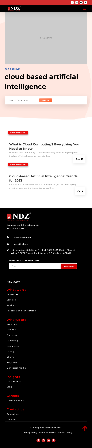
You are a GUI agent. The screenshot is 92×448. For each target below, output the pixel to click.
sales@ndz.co (21, 244)
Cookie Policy (65, 432)
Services (11, 300)
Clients (11, 357)
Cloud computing (18, 133)
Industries (12, 294)
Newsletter (13, 346)
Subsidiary (13, 340)
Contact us (13, 414)
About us (12, 324)
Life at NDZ (13, 329)
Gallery (11, 351)
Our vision (12, 335)
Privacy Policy (30, 432)
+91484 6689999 (22, 237)
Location (11, 419)
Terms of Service (47, 432)
